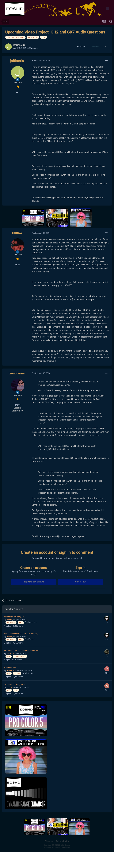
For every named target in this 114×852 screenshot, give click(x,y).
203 (17, 405)
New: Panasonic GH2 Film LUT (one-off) (21, 634)
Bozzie (9, 620)
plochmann (11, 670)
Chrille (9, 687)
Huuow (17, 233)
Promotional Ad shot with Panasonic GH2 (21, 650)
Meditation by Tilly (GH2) (14, 617)
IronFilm (10, 653)
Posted (41, 60)
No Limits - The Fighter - (14, 684)
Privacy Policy (62, 841)
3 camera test (10, 667)
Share (81, 46)
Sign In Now (80, 582)
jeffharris (20, 45)
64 (17, 265)
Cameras (33, 48)
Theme (49, 841)
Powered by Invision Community (57, 848)
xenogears (17, 373)
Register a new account (33, 582)
